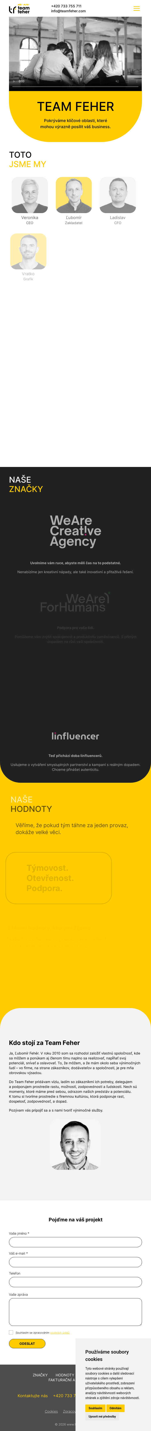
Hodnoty (65, 1375)
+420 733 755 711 (66, 6)
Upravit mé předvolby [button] (102, 1416)
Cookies (51, 1411)
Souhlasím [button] (95, 1408)
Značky (40, 1375)
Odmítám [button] (116, 1408)
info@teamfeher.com (68, 11)
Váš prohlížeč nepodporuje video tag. (75, 54)
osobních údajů (60, 1332)
